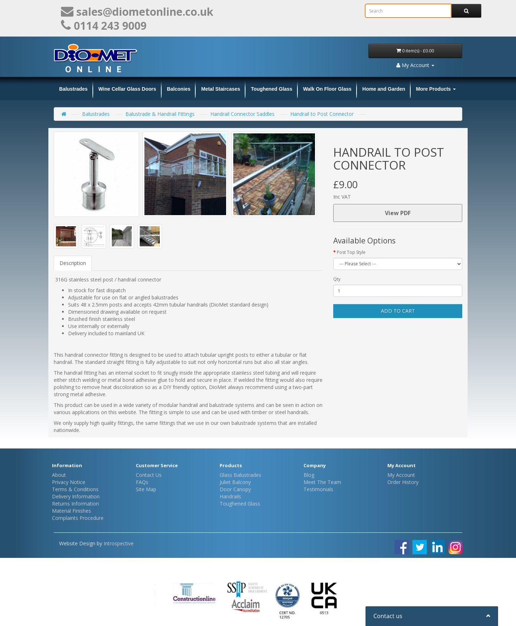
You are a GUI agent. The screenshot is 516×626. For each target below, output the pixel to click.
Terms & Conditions (75, 489)
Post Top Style (351, 252)
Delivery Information (76, 496)
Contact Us (149, 474)
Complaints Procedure (78, 517)
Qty (336, 279)
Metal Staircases (220, 89)
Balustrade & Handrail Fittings (160, 113)
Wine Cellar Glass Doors (127, 89)
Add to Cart (398, 310)
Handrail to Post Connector (322, 113)
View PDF (398, 213)
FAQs (142, 482)
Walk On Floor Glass (327, 89)
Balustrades (73, 89)
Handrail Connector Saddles (242, 113)
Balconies (179, 89)
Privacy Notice (68, 482)
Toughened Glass (271, 89)
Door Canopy (235, 489)
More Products (436, 89)
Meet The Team (322, 482)
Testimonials (318, 489)
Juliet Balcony (235, 482)
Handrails (230, 496)
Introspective (119, 543)
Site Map (146, 489)
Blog (309, 474)
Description (72, 263)
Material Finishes (71, 510)
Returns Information (75, 503)
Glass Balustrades (240, 474)
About (59, 474)
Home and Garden (383, 89)
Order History (403, 482)
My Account (401, 474)
